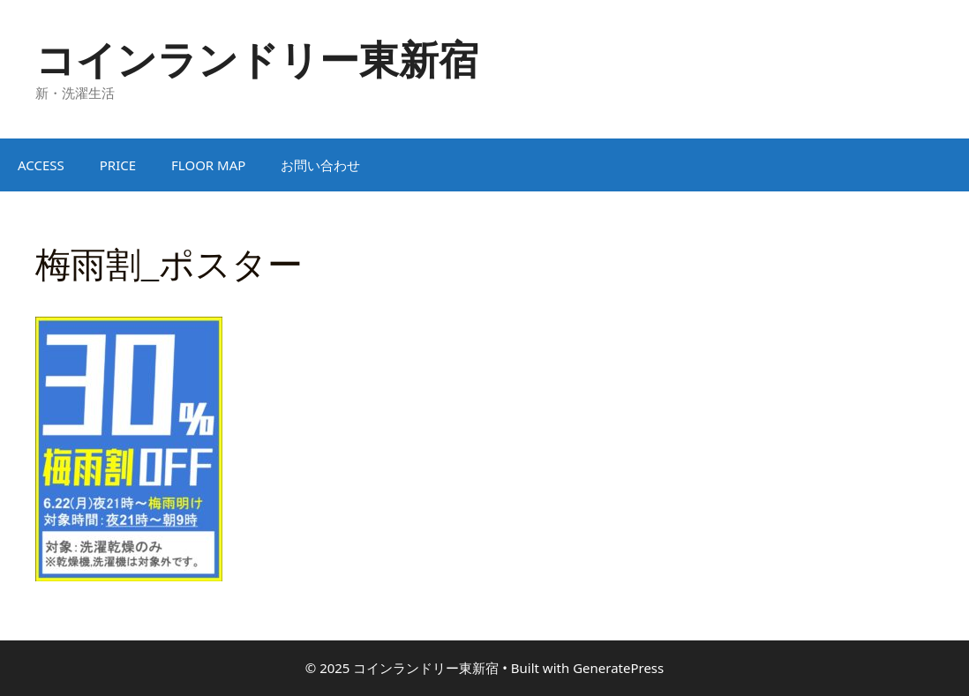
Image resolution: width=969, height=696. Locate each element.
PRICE (118, 165)
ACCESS (41, 165)
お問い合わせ (320, 165)
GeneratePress (618, 668)
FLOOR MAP (208, 165)
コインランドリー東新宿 (256, 59)
